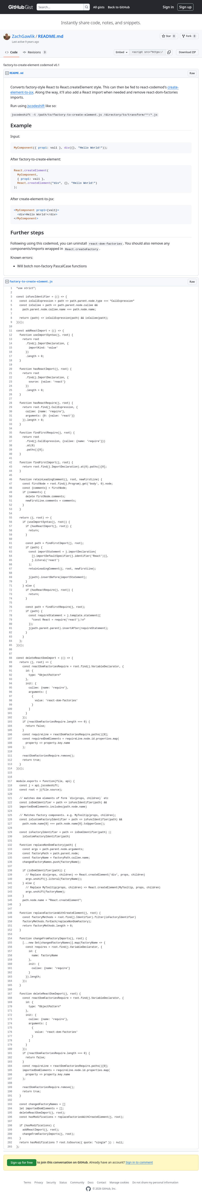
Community (77, 1182)
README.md (50, 36)
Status (63, 1182)
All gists (99, 7)
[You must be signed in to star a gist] (169, 36)
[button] (169, 52)
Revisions (35, 52)
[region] (101, 177)
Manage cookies (119, 1182)
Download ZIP (187, 52)
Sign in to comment (139, 1162)
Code (11, 52)
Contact (101, 1182)
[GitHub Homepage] (88, 1188)
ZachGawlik (23, 36)
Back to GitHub (119, 7)
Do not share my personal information (155, 1182)
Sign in (168, 7)
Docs (91, 1182)
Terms (27, 1182)
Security (51, 1182)
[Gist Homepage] (21, 7)
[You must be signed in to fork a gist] (189, 36)
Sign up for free (22, 1162)
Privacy (38, 1182)
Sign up (185, 7)
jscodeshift (35, 105)
